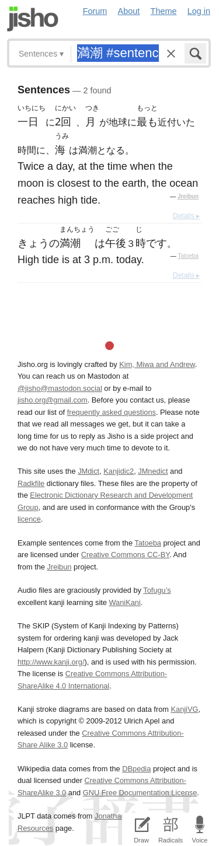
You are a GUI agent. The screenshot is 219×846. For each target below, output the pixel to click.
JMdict (88, 471)
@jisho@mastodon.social (60, 388)
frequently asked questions (111, 412)
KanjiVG (184, 709)
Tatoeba (188, 256)
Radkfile (31, 483)
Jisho (32, 19)
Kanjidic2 (118, 471)
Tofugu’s (157, 590)
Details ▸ (186, 216)
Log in (198, 11)
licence (29, 519)
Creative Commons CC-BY (125, 554)
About (129, 11)
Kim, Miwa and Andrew (156, 364)
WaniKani (125, 602)
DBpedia (136, 768)
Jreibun (188, 196)
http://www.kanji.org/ (51, 662)
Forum (95, 11)
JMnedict (153, 471)
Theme (164, 11)
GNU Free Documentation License (140, 792)
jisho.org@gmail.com (53, 400)
